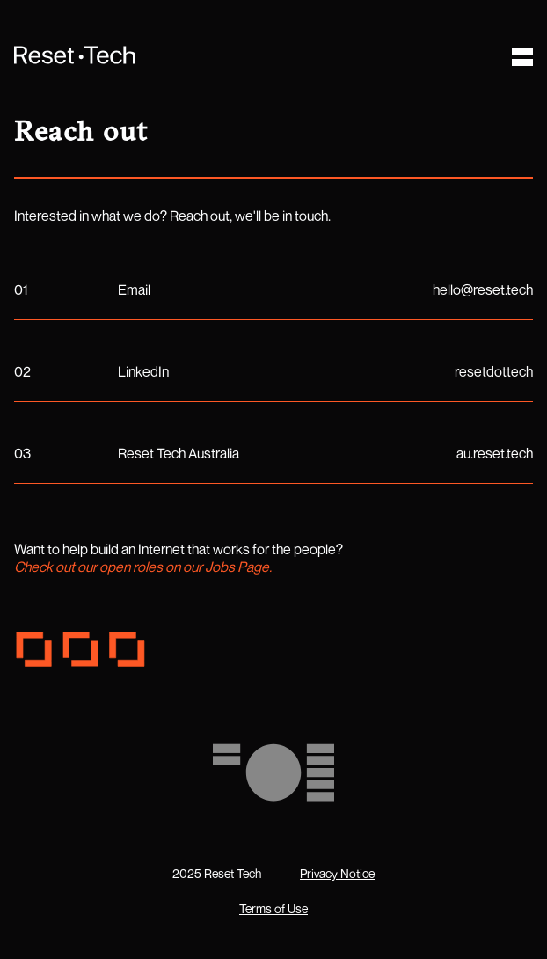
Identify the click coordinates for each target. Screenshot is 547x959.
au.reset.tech (494, 453)
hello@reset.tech (483, 289)
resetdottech (494, 371)
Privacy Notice (337, 873)
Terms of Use (273, 908)
